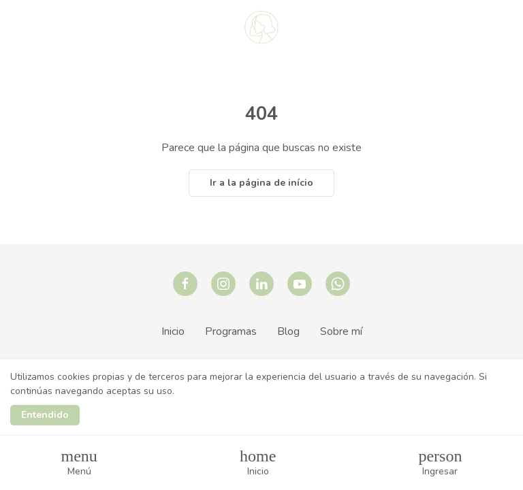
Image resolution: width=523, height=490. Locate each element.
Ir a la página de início (261, 182)
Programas (231, 331)
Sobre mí (341, 331)
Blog (288, 331)
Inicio (173, 331)
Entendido (45, 414)
